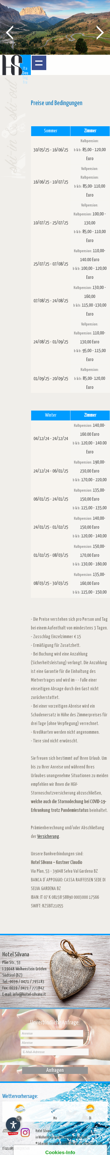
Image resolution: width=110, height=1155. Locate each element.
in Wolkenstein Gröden (49, 1137)
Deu (25, 73)
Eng (25, 78)
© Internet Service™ (48, 1144)
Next (100, 32)
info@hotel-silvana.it (29, 994)
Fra (25, 82)
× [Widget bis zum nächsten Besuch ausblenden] (19, 1118)
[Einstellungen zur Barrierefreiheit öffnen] (13, 1124)
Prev (9, 32)
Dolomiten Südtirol (75, 1137)
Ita (25, 68)
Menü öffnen (39, 63)
